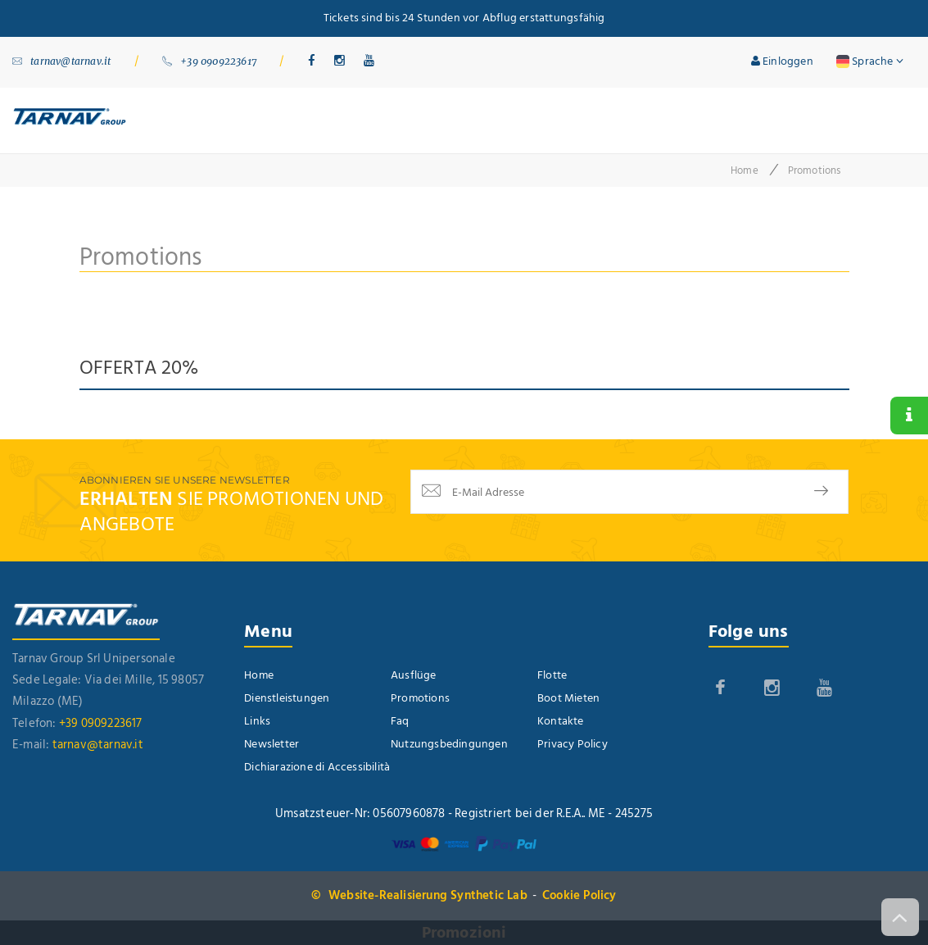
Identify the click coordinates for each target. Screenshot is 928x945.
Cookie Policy (579, 895)
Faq (400, 720)
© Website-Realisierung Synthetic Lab (419, 895)
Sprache (869, 61)
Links (257, 720)
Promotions (420, 697)
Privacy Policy (572, 743)
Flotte (552, 675)
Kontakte (560, 720)
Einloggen (782, 61)
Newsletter (271, 743)
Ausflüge (414, 675)
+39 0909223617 (209, 61)
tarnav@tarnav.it (61, 61)
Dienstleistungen (286, 697)
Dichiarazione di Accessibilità (317, 766)
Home (744, 170)
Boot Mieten (568, 697)
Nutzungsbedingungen (449, 743)
